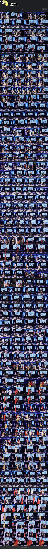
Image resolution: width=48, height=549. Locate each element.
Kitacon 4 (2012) (13, 9)
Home (2, 9)
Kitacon (6, 9)
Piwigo (26, 547)
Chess (19, 9)
